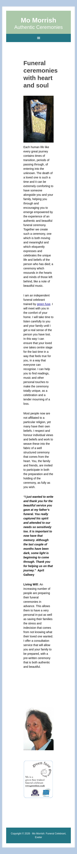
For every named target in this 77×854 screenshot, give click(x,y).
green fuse (43, 304)
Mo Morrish (38, 20)
